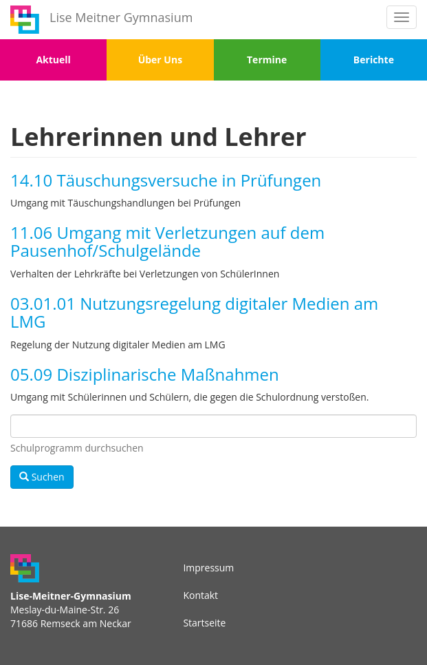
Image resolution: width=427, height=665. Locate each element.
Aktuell (53, 59)
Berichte (373, 59)
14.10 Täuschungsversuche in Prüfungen (165, 180)
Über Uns (160, 59)
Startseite (204, 622)
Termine (267, 59)
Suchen (42, 476)
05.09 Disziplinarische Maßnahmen (144, 374)
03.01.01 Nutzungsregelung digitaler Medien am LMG (194, 312)
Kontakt (200, 595)
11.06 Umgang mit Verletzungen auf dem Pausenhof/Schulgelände (167, 241)
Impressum (208, 567)
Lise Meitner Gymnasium (121, 17)
